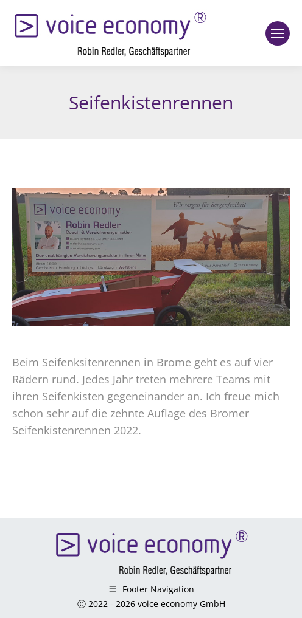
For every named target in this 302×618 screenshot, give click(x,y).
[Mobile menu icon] (277, 33)
